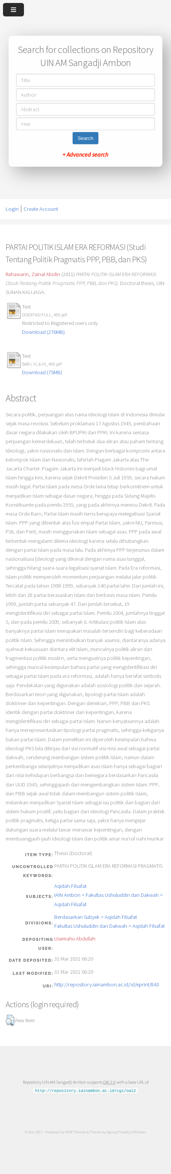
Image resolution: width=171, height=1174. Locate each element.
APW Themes (75, 1131)
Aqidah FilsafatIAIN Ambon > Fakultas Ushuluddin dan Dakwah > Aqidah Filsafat (108, 895)
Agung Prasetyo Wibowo (126, 1131)
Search (85, 138)
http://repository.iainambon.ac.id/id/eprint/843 (106, 984)
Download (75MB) (42, 372)
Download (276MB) (43, 332)
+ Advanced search (85, 154)
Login (12, 209)
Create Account (41, 209)
